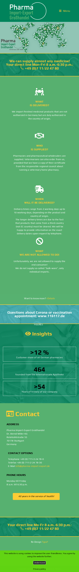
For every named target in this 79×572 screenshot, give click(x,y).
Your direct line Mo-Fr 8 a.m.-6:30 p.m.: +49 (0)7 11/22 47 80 (39, 527)
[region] (39, 37)
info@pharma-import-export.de (33, 466)
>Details (50, 298)
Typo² (45, 542)
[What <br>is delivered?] (39, 91)
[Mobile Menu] (64, 10)
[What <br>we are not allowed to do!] (39, 241)
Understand (39, 563)
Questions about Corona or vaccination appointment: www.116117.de (39, 314)
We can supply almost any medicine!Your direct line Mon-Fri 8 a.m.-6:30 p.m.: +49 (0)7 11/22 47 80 (39, 64)
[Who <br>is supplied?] (39, 135)
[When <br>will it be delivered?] (39, 189)
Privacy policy (39, 569)
